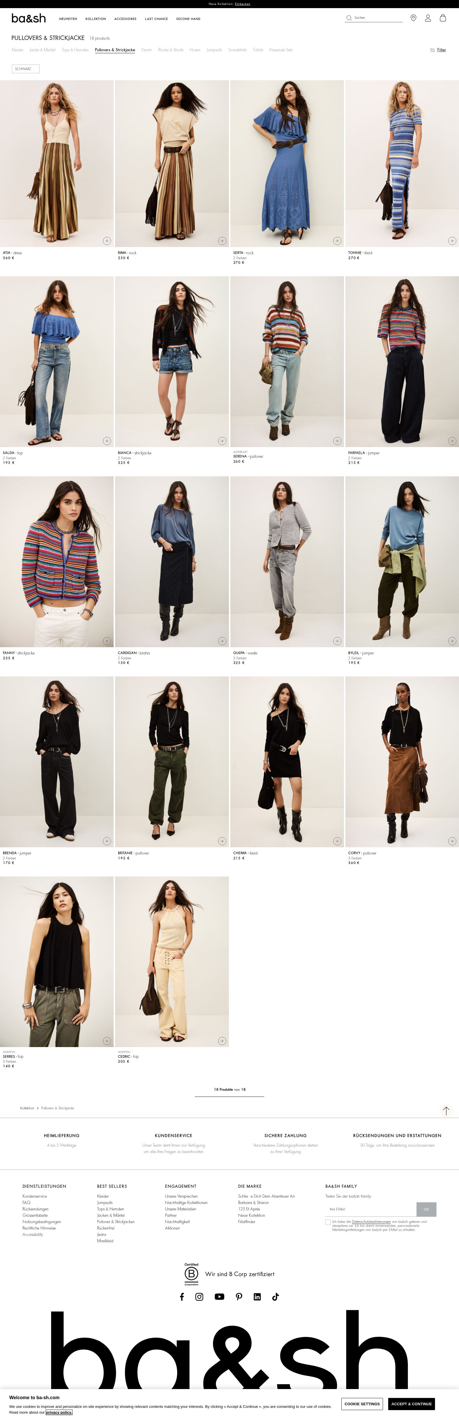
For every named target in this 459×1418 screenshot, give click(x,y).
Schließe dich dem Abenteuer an (266, 1198)
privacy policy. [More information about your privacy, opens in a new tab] (59, 1412)
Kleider (17, 50)
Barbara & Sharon (253, 1205)
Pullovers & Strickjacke (115, 50)
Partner (171, 1218)
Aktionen (172, 1230)
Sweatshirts (237, 50)
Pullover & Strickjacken (116, 1224)
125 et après (249, 1211)
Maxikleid (105, 1243)
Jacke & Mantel (42, 50)
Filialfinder (246, 1224)
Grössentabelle (35, 1218)
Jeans (101, 1237)
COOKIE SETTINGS (362, 1404)
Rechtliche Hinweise (39, 1230)
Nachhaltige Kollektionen (186, 1205)
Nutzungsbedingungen (42, 1224)
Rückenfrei (105, 1230)
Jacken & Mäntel (111, 1218)
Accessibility (33, 1237)
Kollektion (27, 1110)
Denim (146, 50)
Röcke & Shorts (170, 50)
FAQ (26, 1205)
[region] (229, 1403)
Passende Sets (281, 50)
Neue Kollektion (251, 1218)
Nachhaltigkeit (177, 1224)
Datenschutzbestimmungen (371, 1224)
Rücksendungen (36, 1211)
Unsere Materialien (180, 1211)
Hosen (195, 50)
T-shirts (258, 50)
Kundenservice (35, 1198)
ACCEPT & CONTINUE (411, 1404)
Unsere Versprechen (181, 1198)
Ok (426, 1212)
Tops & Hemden (75, 50)
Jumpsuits (214, 50)
